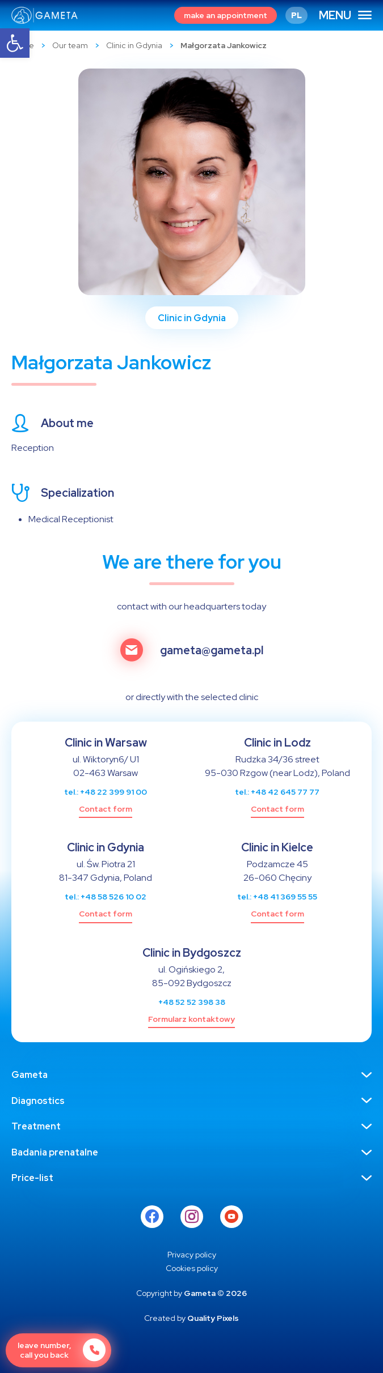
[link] (15, 43)
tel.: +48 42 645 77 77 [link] (277, 792)
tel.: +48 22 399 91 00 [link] (105, 792)
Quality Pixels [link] (213, 1318)
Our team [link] (70, 45)
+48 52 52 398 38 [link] (191, 1002)
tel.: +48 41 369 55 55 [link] (277, 897)
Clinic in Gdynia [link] (134, 45)
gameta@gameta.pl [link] (211, 650)
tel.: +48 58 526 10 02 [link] (105, 897)
